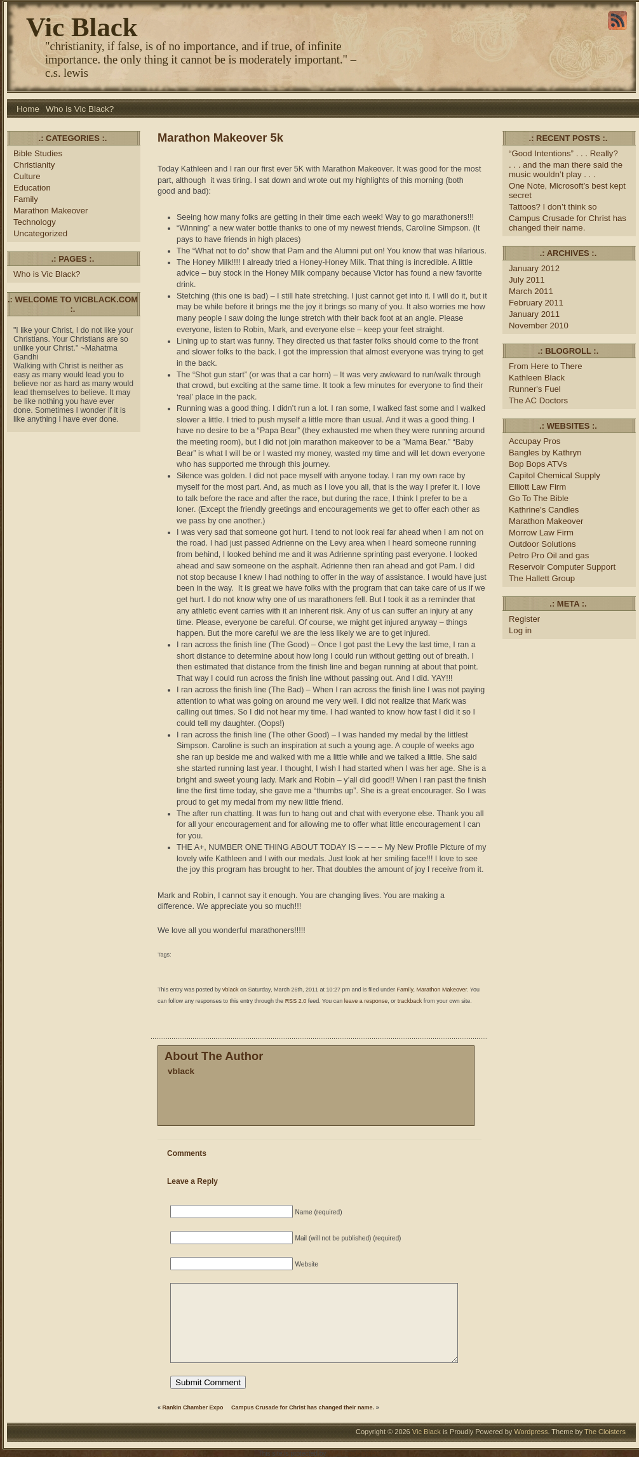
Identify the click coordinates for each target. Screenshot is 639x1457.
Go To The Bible (538, 498)
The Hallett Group (542, 578)
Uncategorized (40, 233)
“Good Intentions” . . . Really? (563, 153)
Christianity (34, 165)
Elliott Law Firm (537, 487)
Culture (27, 176)
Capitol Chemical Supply (554, 475)
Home (28, 109)
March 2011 (531, 291)
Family (25, 199)
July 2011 (527, 280)
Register (524, 619)
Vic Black (82, 27)
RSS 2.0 (296, 1001)
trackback (410, 1001)
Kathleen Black (537, 377)
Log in (520, 630)
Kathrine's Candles (544, 509)
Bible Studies (37, 153)
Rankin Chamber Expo (193, 1407)
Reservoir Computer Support (562, 567)
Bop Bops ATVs (538, 464)
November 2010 (538, 325)
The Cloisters (605, 1431)
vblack (230, 989)
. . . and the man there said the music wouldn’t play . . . (565, 169)
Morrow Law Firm (541, 532)
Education (32, 187)
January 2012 (534, 268)
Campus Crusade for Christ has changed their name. (302, 1407)
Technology (34, 222)
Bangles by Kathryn (545, 452)
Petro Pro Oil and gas (549, 555)
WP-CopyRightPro (354, 1453)
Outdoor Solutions (542, 544)
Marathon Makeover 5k (220, 137)
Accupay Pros (534, 441)
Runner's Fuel (535, 389)
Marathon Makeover (50, 210)
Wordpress (531, 1431)
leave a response (366, 1001)
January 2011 (534, 314)
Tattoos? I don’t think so (553, 206)
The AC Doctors (538, 400)
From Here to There (545, 366)
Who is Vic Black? (80, 109)
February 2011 (536, 302)
